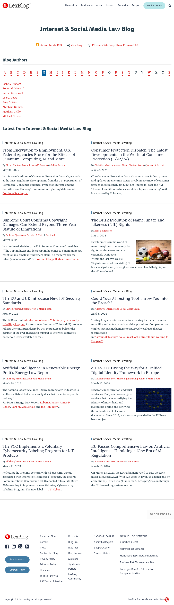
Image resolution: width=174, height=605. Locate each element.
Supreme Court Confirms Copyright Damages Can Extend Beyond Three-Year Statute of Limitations (39, 225)
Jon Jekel (50, 235)
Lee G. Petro (10, 97)
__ (95, 559)
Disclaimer (46, 570)
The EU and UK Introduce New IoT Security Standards (42, 300)
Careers (44, 542)
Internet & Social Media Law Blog (23, 142)
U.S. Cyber (54, 489)
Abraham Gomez (13, 107)
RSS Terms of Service (51, 581)
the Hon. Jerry (49, 406)
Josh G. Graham (12, 83)
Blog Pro (72, 542)
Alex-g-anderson (103, 230)
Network (70, 5)
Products (85, 5)
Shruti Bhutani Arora (17, 165)
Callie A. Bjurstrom (16, 235)
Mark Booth (45, 308)
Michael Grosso (12, 116)
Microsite (73, 559)
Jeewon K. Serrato (38, 165)
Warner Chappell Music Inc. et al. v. (58, 259)
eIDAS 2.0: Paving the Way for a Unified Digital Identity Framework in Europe (126, 370)
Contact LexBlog (49, 553)
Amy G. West (10, 102)
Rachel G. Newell (13, 93)
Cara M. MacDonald (23, 406)
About (99, 5)
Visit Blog (76, 45)
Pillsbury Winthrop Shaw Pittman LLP (115, 45)
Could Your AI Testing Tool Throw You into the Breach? (129, 300)
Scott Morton (29, 308)
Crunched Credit (129, 542)
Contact (110, 5)
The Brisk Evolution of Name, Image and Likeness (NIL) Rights (127, 222)
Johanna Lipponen (135, 378)
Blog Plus (73, 547)
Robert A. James (49, 402)
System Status (101, 553)
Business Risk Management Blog (137, 562)
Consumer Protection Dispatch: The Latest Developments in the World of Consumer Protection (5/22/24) (129, 155)
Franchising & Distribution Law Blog (139, 555)
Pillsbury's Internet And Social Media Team (117, 308)
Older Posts (160, 514)
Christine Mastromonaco (107, 165)
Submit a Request (103, 542)
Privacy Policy (47, 559)
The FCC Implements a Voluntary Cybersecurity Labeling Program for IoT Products (38, 451)
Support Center (102, 547)
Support (136, 5)
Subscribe (123, 5)
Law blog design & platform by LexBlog (148, 599)
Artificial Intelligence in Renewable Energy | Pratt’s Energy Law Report (42, 370)
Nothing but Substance (132, 549)
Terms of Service (49, 575)
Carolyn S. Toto (35, 235)
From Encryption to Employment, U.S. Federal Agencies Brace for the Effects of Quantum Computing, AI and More (39, 155)
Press (43, 547)
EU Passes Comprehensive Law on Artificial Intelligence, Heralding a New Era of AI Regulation (130, 451)
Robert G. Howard (13, 88)
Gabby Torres (57, 165)
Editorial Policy (48, 564)
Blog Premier (75, 553)
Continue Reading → (15, 193)
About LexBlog (48, 536)
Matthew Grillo (12, 111)
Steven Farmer (13, 308)
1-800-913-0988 (104, 536)
